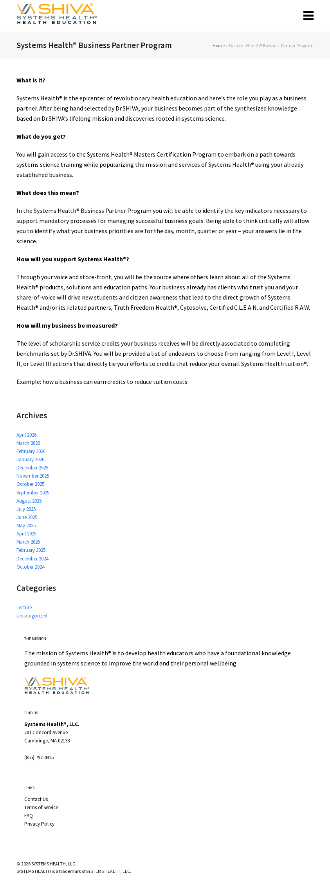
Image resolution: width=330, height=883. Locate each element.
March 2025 (28, 542)
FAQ (28, 815)
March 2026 (28, 443)
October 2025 (30, 484)
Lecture (24, 607)
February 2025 (30, 550)
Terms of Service (41, 807)
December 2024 (32, 558)
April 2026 (26, 435)
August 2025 (28, 501)
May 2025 (26, 525)
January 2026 (30, 459)
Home (219, 45)
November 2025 (32, 476)
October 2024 (30, 567)
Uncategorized (31, 615)
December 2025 (32, 467)
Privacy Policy (39, 824)
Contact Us (36, 799)
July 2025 (26, 509)
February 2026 (30, 451)
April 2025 (26, 533)
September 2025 (32, 492)
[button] (308, 15)
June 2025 (26, 517)
